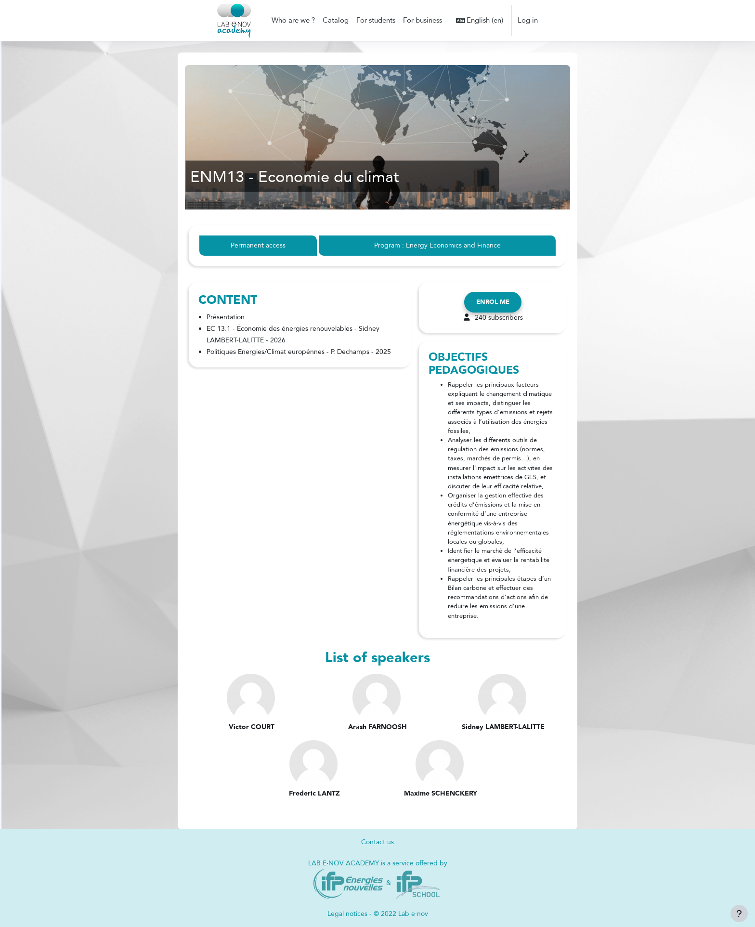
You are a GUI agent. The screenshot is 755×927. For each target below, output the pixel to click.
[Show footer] (739, 913)
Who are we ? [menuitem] (293, 20)
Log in (528, 20)
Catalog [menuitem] (336, 20)
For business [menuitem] (422, 20)
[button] (480, 20)
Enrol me (492, 302)
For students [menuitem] (375, 20)
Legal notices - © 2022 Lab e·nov (377, 914)
